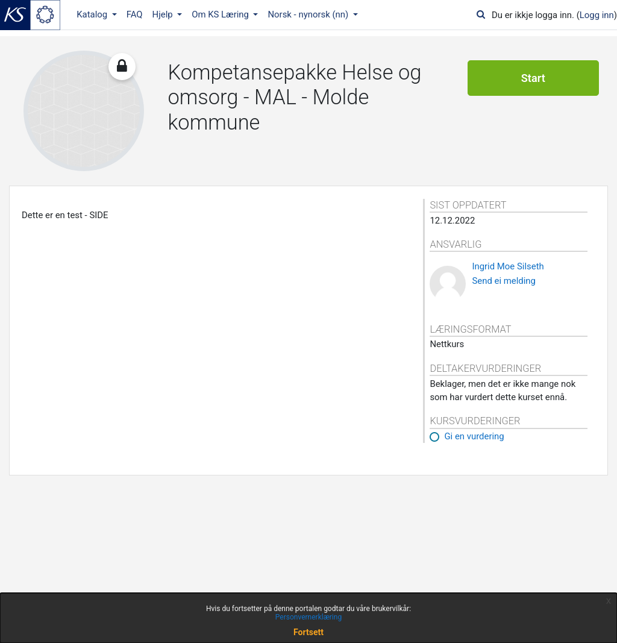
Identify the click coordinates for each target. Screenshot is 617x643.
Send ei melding (504, 280)
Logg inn (597, 15)
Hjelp (163, 14)
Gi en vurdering (474, 436)
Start (533, 78)
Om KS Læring (221, 14)
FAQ (135, 14)
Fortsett (308, 632)
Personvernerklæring (308, 617)
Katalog (93, 14)
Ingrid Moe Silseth (507, 266)
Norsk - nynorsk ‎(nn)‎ (309, 14)
